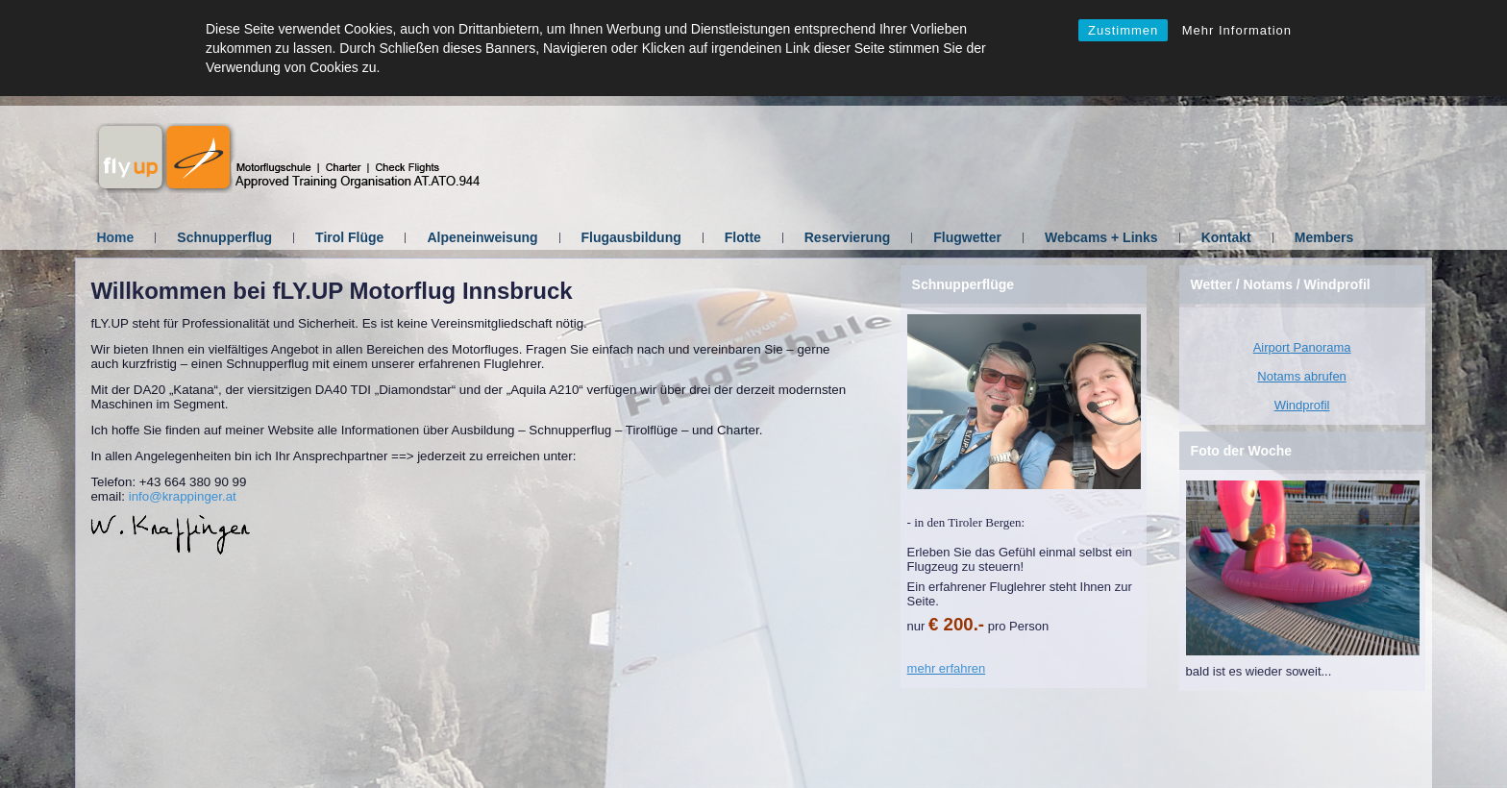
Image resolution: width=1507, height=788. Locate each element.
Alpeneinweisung (482, 237)
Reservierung (847, 237)
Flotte (743, 237)
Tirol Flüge (349, 237)
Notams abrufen (1301, 376)
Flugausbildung (631, 237)
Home (115, 237)
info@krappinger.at (182, 496)
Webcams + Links (1101, 237)
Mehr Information (1237, 30)
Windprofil (1302, 405)
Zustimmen (1123, 30)
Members (1324, 237)
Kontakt (1226, 237)
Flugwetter (967, 237)
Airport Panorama (1302, 347)
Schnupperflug (224, 237)
